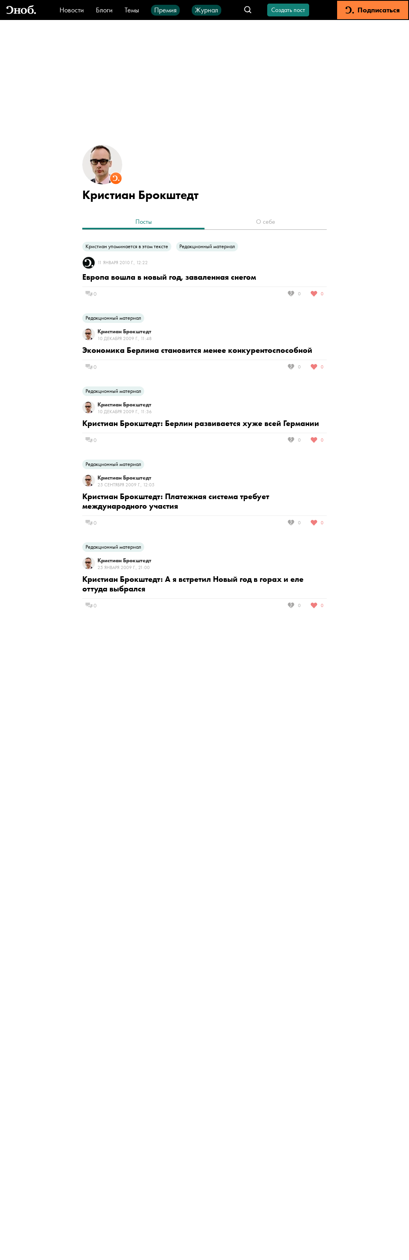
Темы (132, 9)
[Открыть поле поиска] (248, 10)
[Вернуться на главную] (21, 10)
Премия (165, 9)
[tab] (143, 222)
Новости (72, 9)
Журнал (206, 9)
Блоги (104, 9)
